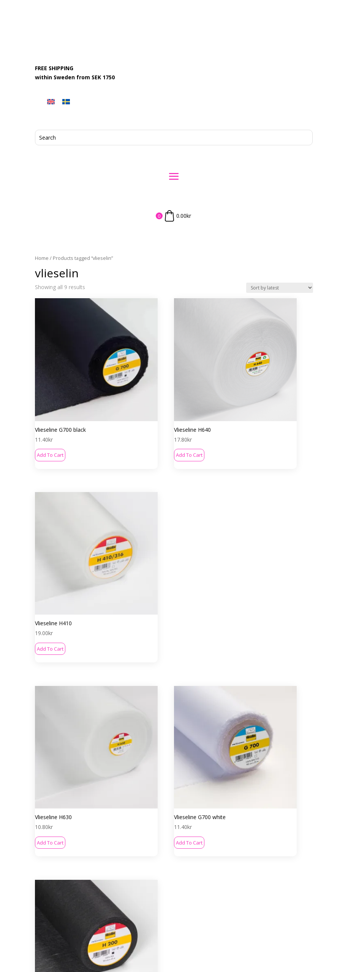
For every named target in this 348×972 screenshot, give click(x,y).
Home (42, 258)
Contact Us (166, 805)
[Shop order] (279, 288)
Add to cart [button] (50, 411)
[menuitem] (51, 102)
